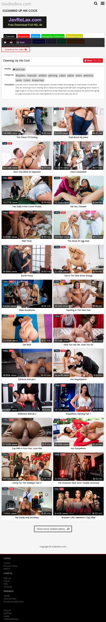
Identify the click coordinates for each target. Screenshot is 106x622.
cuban (62, 75)
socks (19, 80)
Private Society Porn (14, 601)
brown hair (38, 80)
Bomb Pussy (27, 275)
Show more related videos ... (53, 529)
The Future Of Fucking (26, 137)
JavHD (7, 595)
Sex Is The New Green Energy (78, 275)
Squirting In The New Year (78, 310)
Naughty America (53, 36)
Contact (8, 586)
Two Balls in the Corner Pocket (26, 206)
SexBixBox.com (16, 4)
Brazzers (23, 36)
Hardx (6, 616)
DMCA (7, 568)
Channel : (10, 36)
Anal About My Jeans (78, 137)
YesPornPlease (11, 619)
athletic (43, 75)
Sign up (7, 578)
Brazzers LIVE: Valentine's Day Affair (78, 517)
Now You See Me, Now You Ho (78, 344)
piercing (52, 75)
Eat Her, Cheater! (78, 206)
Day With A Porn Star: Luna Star (27, 448)
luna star (19, 69)
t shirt (27, 80)
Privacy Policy (10, 566)
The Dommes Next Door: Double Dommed (78, 482)
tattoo (70, 75)
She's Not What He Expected (26, 171)
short (79, 75)
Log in (6, 581)
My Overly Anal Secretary (27, 517)
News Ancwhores (27, 310)
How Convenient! (78, 171)
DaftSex (8, 613)
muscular (32, 75)
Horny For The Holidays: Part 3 (26, 482)
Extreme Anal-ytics (27, 379)
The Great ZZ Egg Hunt (78, 241)
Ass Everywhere (78, 448)
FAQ (6, 583)
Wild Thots (27, 241)
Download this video (16, 49)
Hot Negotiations (78, 379)
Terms (7, 563)
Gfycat (7, 610)
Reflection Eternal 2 (27, 413)
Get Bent (27, 344)
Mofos (36, 36)
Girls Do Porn (10, 598)
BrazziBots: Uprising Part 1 (78, 413)
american (88, 75)
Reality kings (74, 36)
